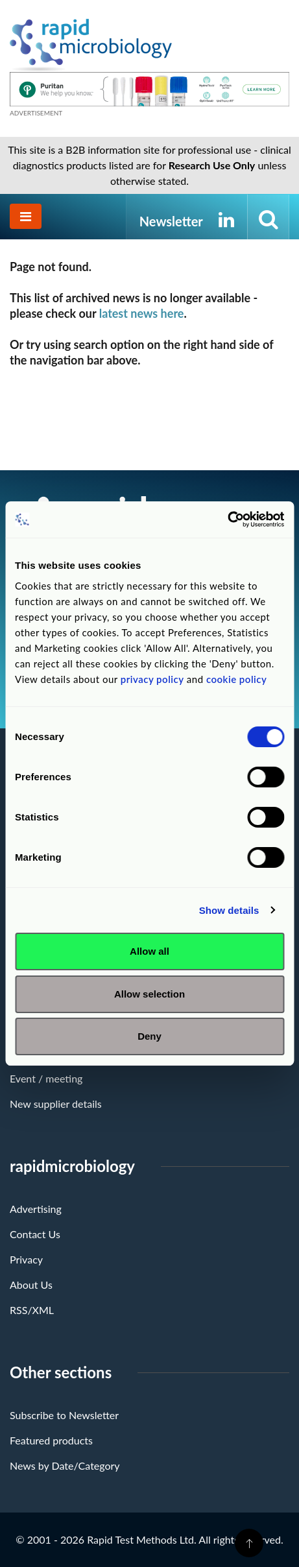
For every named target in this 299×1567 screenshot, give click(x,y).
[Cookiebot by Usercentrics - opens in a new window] (227, 519)
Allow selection (149, 993)
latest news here (141, 313)
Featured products (51, 1440)
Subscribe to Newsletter (64, 1415)
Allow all (149, 951)
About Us (31, 1284)
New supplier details (56, 1103)
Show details (229, 910)
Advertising (36, 1208)
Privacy (26, 1259)
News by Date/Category (65, 1465)
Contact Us (35, 1234)
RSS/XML (32, 1310)
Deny (149, 1036)
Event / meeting (46, 1078)
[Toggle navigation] (26, 216)
